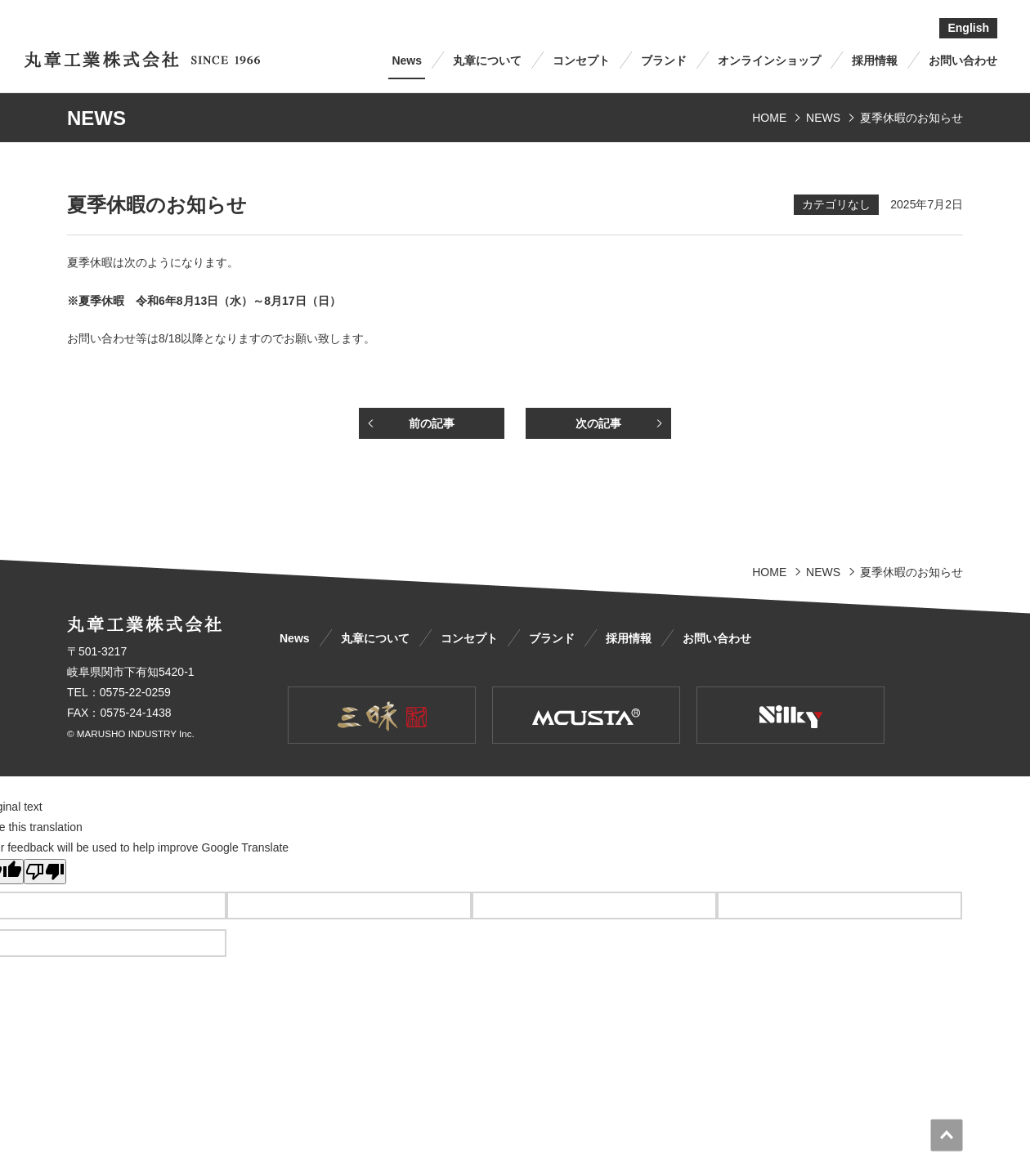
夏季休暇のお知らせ (911, 117)
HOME (769, 117)
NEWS (823, 117)
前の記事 (432, 423)
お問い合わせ (963, 60)
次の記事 (598, 423)
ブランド (664, 60)
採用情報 (875, 60)
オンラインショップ (769, 60)
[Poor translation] (45, 871)
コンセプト (581, 60)
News (407, 60)
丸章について (487, 60)
